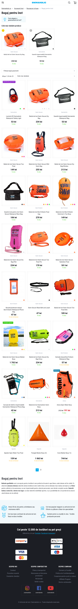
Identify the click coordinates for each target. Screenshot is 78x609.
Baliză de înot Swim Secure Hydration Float (64, 261)
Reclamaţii (39, 579)
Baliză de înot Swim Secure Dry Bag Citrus (39, 358)
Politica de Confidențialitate (65, 573)
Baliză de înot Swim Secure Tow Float (14, 165)
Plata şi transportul (39, 570)
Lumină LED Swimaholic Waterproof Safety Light (13, 117)
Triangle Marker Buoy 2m (39, 453)
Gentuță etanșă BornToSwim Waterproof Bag (64, 358)
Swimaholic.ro (6, 8)
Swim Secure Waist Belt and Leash (39, 308)
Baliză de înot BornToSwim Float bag (39, 213)
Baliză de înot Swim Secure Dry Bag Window (64, 165)
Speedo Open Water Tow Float (13, 453)
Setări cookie (39, 582)
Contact (13, 570)
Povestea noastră (13, 573)
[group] (14, 47)
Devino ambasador (65, 582)
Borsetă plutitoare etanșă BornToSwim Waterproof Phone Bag (14, 310)
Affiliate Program (65, 579)
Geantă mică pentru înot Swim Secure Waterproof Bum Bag (13, 213)
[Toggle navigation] (3, 2)
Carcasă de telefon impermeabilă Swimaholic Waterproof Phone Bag (14, 406)
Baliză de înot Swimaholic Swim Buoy (39, 406)
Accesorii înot (18, 8)
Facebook (44, 533)
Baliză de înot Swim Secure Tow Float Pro (39, 261)
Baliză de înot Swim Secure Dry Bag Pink (13, 261)
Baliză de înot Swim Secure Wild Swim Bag (39, 165)
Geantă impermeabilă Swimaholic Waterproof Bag (64, 117)
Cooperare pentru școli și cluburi (65, 576)
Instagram (51, 533)
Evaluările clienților (13, 576)
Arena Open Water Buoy (64, 405)
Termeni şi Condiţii (65, 570)
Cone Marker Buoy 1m (64, 453)
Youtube (37, 533)
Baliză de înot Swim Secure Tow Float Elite (64, 309)
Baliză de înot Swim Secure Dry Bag (39, 117)
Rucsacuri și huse (32, 8)
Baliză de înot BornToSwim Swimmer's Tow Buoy (64, 213)
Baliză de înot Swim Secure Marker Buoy (14, 358)
